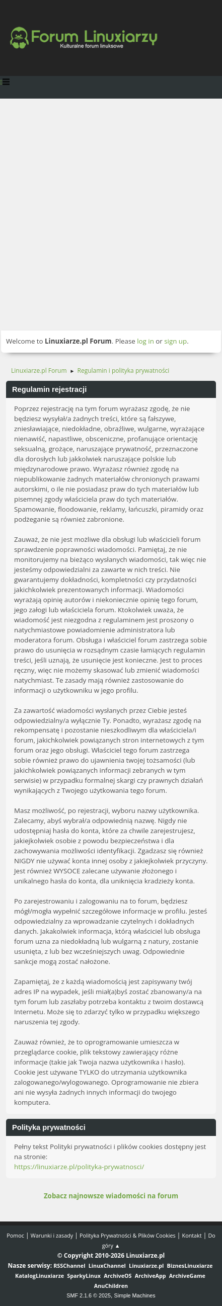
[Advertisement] (111, 214)
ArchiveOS (117, 1275)
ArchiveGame (187, 1275)
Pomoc (15, 1235)
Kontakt (192, 1235)
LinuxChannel (107, 1265)
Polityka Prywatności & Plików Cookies (128, 1235)
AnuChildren (111, 1285)
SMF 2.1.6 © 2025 (88, 1295)
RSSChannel (69, 1265)
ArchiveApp (150, 1275)
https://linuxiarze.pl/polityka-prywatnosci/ (79, 1166)
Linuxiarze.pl (146, 1265)
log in (145, 341)
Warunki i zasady (52, 1235)
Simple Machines (135, 1295)
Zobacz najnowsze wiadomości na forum (111, 1195)
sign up (175, 341)
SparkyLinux (84, 1275)
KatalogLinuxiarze (39, 1275)
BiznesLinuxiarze (190, 1265)
